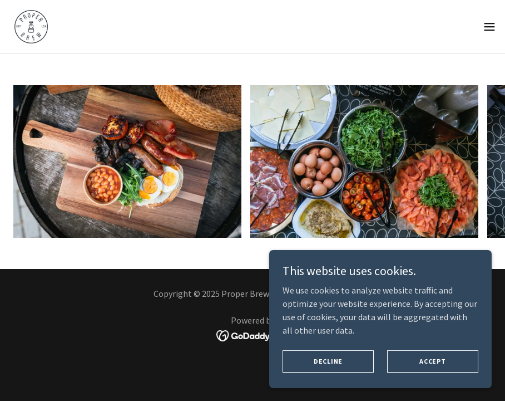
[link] (31, 26)
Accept (432, 361)
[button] (489, 27)
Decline (328, 361)
